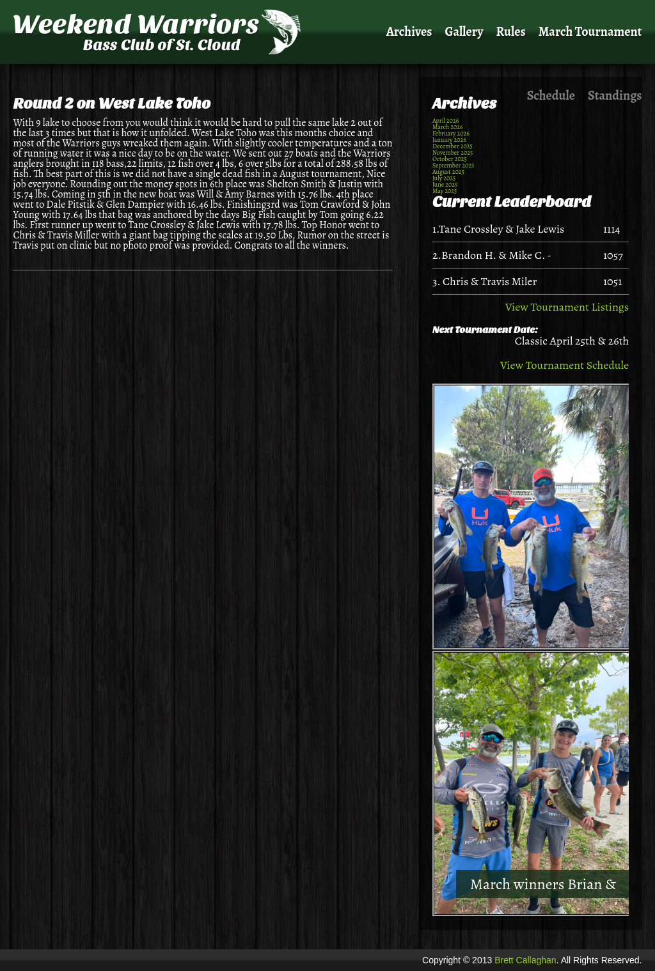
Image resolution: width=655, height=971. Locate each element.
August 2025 (448, 171)
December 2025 (452, 146)
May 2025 (444, 191)
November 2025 (452, 152)
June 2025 (444, 184)
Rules (511, 31)
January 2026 (449, 140)
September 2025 (453, 165)
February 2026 (451, 133)
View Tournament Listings (567, 307)
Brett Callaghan (525, 960)
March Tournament (590, 31)
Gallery (464, 31)
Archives (409, 31)
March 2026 (447, 127)
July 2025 (443, 178)
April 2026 (445, 120)
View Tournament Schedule (564, 365)
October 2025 (449, 159)
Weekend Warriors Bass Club (160, 32)
